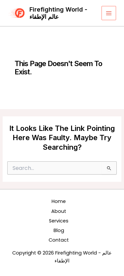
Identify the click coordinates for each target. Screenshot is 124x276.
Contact (59, 240)
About (58, 211)
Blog (59, 230)
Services (58, 220)
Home (59, 201)
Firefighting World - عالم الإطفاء (58, 13)
